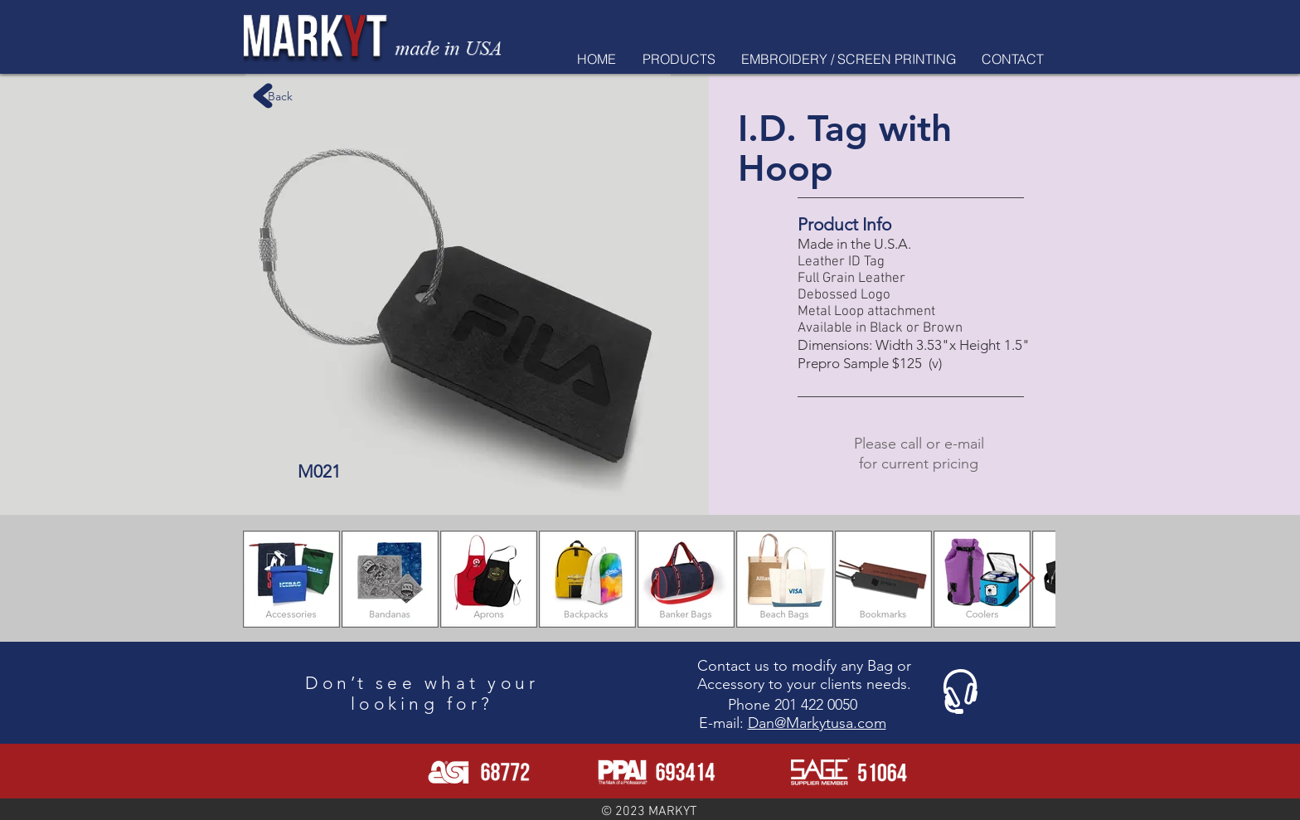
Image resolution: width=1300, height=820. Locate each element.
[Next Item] (1026, 579)
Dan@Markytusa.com (817, 723)
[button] (678, 59)
